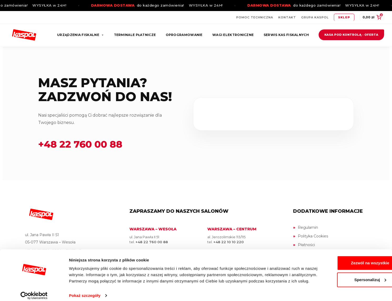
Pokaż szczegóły (84, 290)
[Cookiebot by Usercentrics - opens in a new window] (34, 291)
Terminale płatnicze (135, 35)
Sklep (344, 17)
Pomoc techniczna (254, 17)
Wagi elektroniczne (233, 35)
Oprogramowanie (184, 35)
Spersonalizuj (348, 268)
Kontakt (287, 17)
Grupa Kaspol (315, 17)
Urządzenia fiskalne (80, 35)
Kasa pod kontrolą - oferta (351, 35)
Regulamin (308, 227)
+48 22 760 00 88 (80, 144)
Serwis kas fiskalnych (286, 35)
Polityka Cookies (313, 236)
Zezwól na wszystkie (348, 252)
